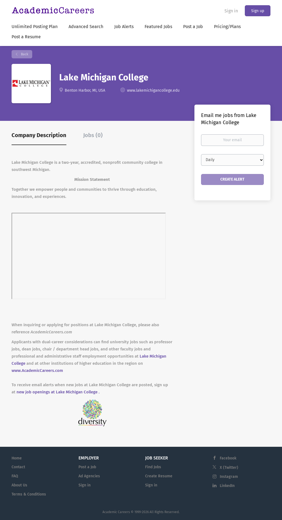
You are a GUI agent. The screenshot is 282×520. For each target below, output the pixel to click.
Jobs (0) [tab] (93, 135)
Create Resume (158, 476)
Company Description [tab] (39, 135)
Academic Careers (116, 512)
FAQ (15, 476)
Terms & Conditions (29, 494)
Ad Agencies (89, 476)
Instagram (229, 476)
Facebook (228, 458)
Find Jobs (153, 467)
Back (24, 54)
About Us (19, 485)
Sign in (231, 10)
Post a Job (87, 467)
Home (17, 458)
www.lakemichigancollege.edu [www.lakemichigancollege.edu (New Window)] (153, 90)
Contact (18, 467)
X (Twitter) (229, 467)
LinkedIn (227, 485)
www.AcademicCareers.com (37, 370)
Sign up (257, 11)
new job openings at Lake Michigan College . (58, 392)
